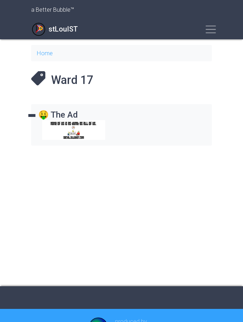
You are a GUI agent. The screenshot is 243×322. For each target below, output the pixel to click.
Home (45, 53)
